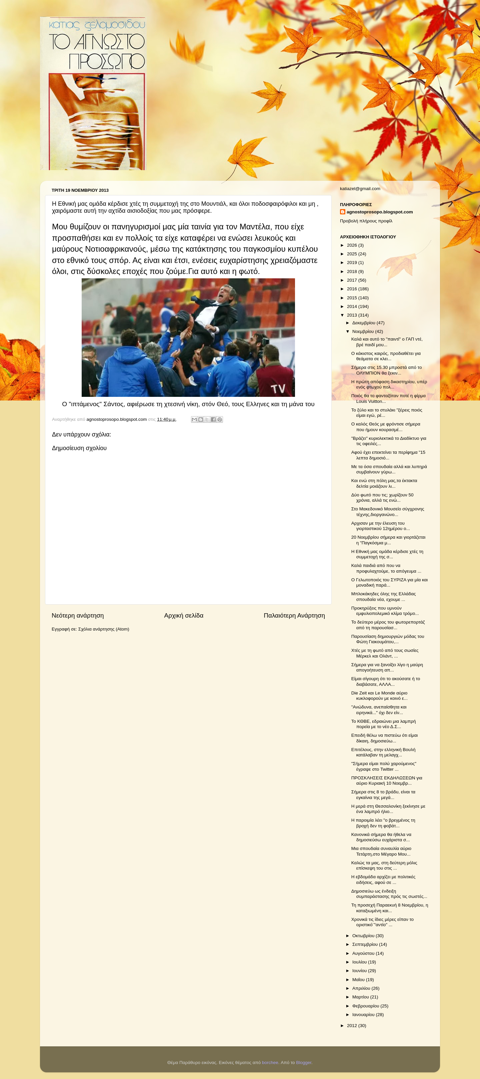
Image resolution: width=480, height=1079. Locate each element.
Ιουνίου (360, 970)
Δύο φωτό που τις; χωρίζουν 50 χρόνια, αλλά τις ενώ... (382, 497)
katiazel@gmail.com (360, 188)
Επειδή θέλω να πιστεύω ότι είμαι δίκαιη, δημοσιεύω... (384, 738)
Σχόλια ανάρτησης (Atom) (103, 629)
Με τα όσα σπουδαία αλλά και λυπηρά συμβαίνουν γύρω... (389, 469)
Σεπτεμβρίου (365, 944)
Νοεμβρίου (363, 331)
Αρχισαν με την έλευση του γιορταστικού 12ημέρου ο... (380, 526)
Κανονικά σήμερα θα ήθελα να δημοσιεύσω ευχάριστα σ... (381, 837)
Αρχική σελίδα (184, 615)
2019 (352, 262)
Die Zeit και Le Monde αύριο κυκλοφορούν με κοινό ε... (379, 695)
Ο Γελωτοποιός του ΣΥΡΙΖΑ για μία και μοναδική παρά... (389, 582)
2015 (352, 297)
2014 (352, 306)
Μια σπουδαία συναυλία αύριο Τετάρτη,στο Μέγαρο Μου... (381, 851)
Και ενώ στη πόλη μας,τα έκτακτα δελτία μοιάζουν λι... (384, 483)
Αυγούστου (364, 953)
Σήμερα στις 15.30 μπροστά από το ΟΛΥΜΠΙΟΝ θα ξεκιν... (386, 370)
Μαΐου (359, 979)
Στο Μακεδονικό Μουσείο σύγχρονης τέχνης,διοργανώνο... (387, 511)
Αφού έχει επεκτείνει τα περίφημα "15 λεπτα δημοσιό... (388, 455)
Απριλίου (361, 988)
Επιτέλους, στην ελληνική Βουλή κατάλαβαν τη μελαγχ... (383, 752)
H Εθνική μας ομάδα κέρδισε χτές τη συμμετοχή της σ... (387, 554)
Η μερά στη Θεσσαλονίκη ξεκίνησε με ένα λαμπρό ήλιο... (388, 809)
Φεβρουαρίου (366, 1005)
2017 (352, 280)
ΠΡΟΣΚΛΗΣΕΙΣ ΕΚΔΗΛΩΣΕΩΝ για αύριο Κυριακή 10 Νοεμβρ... (386, 780)
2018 (352, 271)
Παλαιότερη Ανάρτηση (294, 615)
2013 (352, 315)
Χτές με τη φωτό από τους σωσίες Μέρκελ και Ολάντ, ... (385, 653)
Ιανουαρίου (364, 1014)
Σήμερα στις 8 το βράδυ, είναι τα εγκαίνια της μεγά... (383, 794)
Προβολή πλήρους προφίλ (366, 220)
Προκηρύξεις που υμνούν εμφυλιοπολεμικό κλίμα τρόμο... (385, 611)
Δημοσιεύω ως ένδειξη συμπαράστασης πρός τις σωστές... (389, 894)
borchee (270, 1062)
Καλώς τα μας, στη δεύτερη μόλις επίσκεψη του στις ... (384, 865)
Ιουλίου (360, 961)
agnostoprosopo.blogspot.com (380, 211)
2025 (352, 253)
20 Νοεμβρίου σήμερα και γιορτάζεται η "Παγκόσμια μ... (388, 540)
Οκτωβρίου (364, 935)
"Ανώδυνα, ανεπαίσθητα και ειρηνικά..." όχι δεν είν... (379, 709)
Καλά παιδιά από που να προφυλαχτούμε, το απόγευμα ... (386, 568)
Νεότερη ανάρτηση (78, 615)
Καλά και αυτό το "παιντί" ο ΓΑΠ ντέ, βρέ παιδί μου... (387, 342)
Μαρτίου (361, 996)
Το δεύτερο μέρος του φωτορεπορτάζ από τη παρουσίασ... (388, 625)
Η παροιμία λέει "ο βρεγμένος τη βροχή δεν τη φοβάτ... (383, 823)
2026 (352, 245)
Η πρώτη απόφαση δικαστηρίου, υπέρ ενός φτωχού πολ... (389, 384)
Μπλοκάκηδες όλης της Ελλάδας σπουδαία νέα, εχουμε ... (383, 596)
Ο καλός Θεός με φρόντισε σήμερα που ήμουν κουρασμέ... (385, 426)
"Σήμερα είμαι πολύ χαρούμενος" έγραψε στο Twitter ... (383, 766)
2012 (352, 1025)
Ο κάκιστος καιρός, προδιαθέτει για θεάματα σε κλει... (386, 356)
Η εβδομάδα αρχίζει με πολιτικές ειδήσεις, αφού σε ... (383, 879)
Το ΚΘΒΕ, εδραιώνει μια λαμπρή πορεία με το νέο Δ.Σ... (383, 724)
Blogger (303, 1062)
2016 (352, 288)
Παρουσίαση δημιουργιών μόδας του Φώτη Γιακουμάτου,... (387, 639)
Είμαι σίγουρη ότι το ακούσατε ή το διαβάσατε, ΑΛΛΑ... (385, 681)
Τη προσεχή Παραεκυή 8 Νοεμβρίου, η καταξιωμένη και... (389, 908)
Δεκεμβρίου (364, 322)
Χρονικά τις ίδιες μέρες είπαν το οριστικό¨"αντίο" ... (382, 922)
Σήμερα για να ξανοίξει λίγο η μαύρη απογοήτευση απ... (387, 667)
